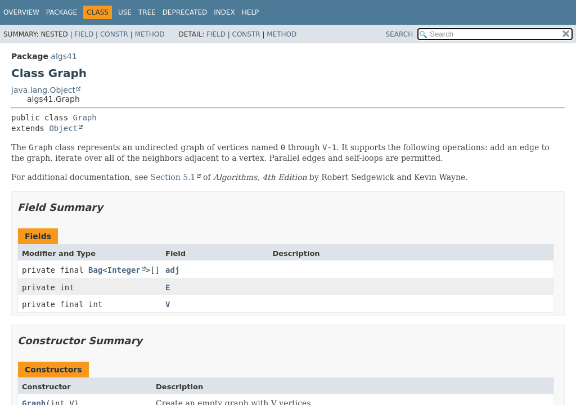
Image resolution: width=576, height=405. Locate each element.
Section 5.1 (173, 177)
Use (125, 12)
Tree (147, 12)
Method (150, 34)
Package (61, 12)
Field (83, 34)
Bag (95, 270)
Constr (114, 34)
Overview (21, 12)
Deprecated (185, 12)
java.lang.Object (43, 90)
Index (224, 12)
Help (250, 12)
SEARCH (399, 34)
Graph (85, 117)
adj (172, 270)
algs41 (63, 56)
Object (63, 128)
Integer (124, 270)
